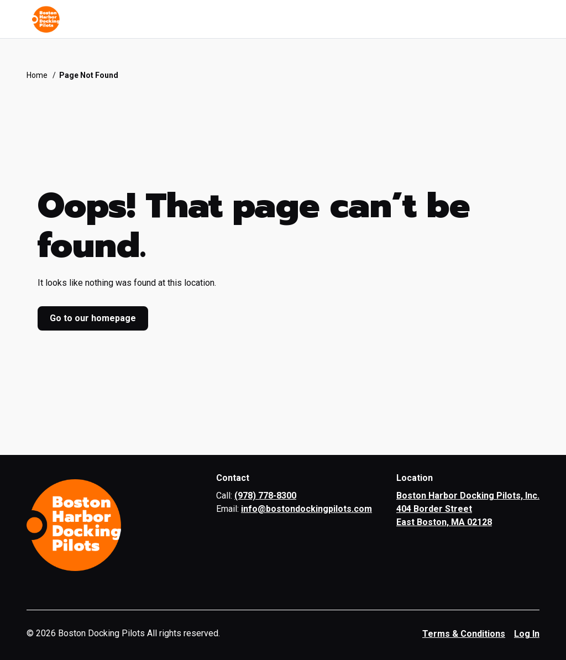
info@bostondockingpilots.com (306, 509)
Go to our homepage (93, 318)
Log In (526, 633)
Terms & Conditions (463, 633)
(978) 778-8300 (265, 495)
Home (37, 75)
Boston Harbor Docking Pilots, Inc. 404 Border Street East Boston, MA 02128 (467, 508)
